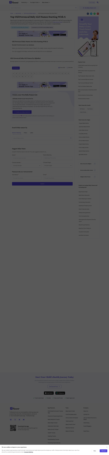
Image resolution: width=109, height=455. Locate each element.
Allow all (103, 451)
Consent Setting (28, 452)
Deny (95, 450)
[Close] (107, 447)
